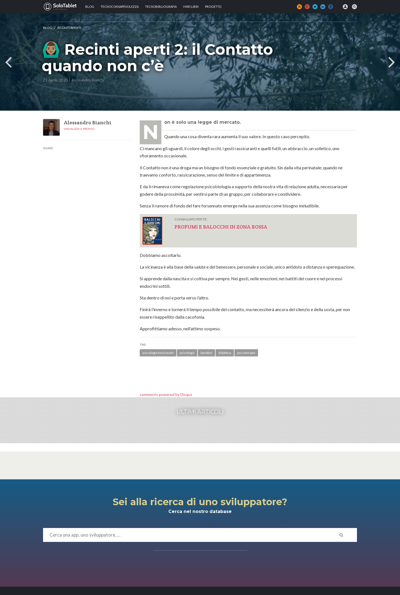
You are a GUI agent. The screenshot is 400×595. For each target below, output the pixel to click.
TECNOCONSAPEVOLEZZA (120, 6)
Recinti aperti (69, 28)
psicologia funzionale (158, 353)
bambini (206, 353)
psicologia (187, 353)
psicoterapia (246, 353)
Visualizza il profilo (79, 128)
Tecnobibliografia (161, 6)
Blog (89, 6)
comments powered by (166, 394)
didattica (224, 353)
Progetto (213, 6)
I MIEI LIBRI (191, 6)
